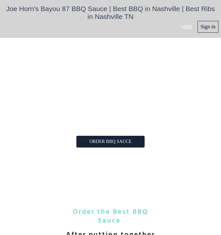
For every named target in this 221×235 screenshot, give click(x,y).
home (187, 26)
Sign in (207, 26)
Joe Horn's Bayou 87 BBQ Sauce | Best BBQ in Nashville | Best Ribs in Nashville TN (110, 12)
